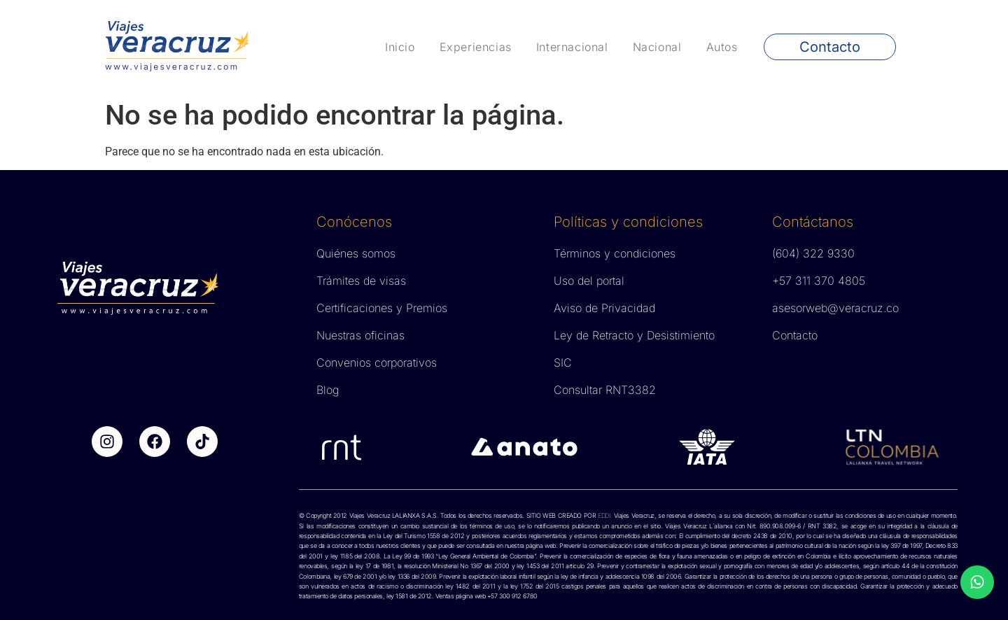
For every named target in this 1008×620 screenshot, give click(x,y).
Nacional (657, 47)
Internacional (572, 47)
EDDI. (603, 515)
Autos (722, 47)
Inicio (400, 47)
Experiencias (476, 47)
